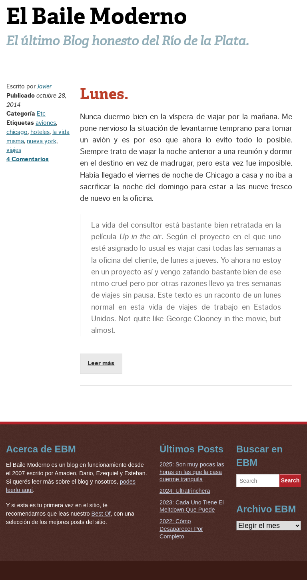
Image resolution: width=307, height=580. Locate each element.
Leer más (101, 363)
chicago (17, 132)
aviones (46, 123)
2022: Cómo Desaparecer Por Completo (181, 528)
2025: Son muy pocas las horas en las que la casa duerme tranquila (191, 471)
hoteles (40, 132)
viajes (13, 150)
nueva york (41, 141)
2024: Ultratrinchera (184, 491)
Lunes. (104, 94)
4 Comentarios (27, 159)
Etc (41, 113)
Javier (44, 86)
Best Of (101, 513)
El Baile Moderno (96, 16)
